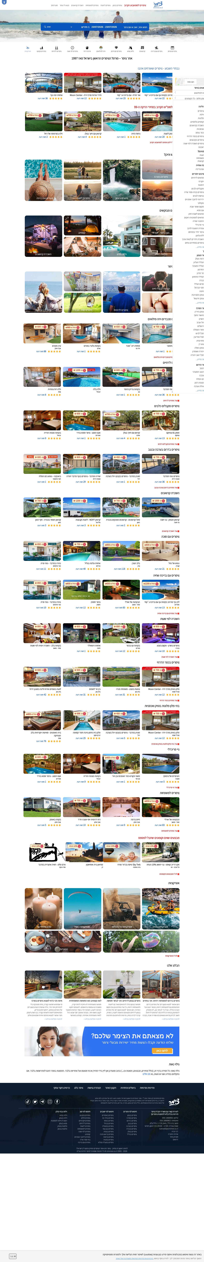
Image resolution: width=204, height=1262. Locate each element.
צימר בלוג (78, 1087)
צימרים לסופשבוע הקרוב (135, 5)
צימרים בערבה (131, 1126)
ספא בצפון (63, 1123)
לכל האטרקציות (171, 956)
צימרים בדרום (132, 1120)
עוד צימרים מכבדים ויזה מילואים (165, 357)
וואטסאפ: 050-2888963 (169, 1120)
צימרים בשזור (109, 1120)
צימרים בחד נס (108, 1118)
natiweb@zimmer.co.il (168, 1128)
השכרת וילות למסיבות (59, 1120)
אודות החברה (173, 1134)
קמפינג (87, 1134)
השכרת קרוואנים (77, 5)
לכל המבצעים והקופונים (168, 874)
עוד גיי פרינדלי (171, 787)
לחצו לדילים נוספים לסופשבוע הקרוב (163, 142)
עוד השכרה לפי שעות (169, 657)
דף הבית (175, 1131)
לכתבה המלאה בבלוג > (53, 1019)
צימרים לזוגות (106, 5)
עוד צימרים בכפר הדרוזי (168, 700)
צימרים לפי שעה (84, 1131)
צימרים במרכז (132, 1118)
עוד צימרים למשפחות (169, 830)
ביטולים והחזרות (128, 1087)
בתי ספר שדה (85, 1139)
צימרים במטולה (108, 1126)
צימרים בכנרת (131, 1128)
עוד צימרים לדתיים (170, 400)
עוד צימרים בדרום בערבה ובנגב (165, 487)
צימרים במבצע (85, 1115)
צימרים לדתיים (84, 1123)
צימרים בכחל (109, 1123)
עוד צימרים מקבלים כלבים (167, 444)
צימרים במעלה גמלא (106, 1142)
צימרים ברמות (108, 1137)
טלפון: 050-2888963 (170, 1117)
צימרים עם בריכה (84, 1142)
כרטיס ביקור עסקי (62, 1087)
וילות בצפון (63, 1118)
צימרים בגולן (132, 1131)
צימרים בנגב (132, 1123)
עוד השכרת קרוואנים (169, 531)
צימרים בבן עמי (108, 1128)
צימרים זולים (85, 1118)
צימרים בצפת (109, 1131)
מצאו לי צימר (64, 5)
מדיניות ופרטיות (147, 1087)
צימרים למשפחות (92, 5)
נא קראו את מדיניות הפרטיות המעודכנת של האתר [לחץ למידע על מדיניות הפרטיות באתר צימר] (134, 1258)
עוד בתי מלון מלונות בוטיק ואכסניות (164, 744)
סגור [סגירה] (13, 1256)
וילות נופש (63, 1115)
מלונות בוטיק (62, 1126)
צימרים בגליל (132, 1134)
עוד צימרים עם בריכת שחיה (167, 613)
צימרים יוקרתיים (84, 1120)
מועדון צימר (174, 1136)
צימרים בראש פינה (107, 1134)
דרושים (175, 1139)
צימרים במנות (108, 1139)
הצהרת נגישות (94, 1087)
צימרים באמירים (108, 1115)
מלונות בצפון (62, 1128)
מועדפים (54, 5)
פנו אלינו (146, 1074)
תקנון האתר (110, 1087)
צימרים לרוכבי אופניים (82, 1137)
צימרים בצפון (117, 5)
